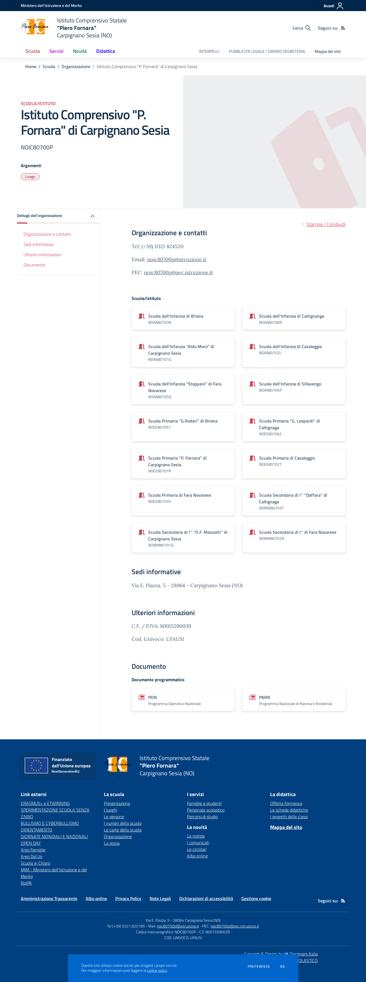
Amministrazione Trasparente (49, 898)
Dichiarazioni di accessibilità (206, 898)
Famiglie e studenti (204, 803)
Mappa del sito (327, 51)
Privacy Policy (128, 898)
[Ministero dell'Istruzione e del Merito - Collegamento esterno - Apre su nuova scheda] (51, 5)
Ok (282, 966)
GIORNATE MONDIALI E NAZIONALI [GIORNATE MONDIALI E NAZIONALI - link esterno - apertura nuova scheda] (54, 836)
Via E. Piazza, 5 (158, 920)
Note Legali (160, 898)
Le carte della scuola (123, 829)
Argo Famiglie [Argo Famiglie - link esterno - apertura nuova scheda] (33, 849)
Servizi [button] (56, 51)
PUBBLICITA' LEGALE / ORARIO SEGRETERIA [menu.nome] (267, 51)
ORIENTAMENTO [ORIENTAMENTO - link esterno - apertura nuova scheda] (36, 829)
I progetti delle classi (289, 816)
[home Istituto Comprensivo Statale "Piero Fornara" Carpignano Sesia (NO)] (74, 28)
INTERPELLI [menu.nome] (209, 51)
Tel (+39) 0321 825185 (126, 926)
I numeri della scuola (123, 823)
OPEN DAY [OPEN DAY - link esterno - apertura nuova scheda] (31, 843)
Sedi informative (38, 244)
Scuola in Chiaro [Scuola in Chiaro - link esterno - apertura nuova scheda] (35, 863)
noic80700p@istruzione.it (176, 259)
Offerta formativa (286, 803)
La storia (112, 843)
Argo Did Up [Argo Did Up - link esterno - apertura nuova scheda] (31, 856)
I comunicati (198, 842)
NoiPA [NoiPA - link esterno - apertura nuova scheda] (26, 883)
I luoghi (110, 810)
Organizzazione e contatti (47, 234)
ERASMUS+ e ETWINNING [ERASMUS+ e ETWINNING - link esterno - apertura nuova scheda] (45, 803)
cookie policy (157, 970)
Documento (34, 264)
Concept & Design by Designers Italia (281, 953)
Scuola (49, 66)
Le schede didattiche (289, 810)
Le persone (114, 816)
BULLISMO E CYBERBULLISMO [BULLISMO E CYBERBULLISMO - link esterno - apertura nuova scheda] (50, 823)
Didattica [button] (105, 51)
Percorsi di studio (202, 816)
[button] (58, 216)
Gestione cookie (256, 898)
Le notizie (196, 836)
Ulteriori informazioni (43, 254)
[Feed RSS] (343, 27)
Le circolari (196, 849)
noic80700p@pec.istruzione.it (178, 272)
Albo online (197, 856)
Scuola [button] (32, 51)
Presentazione (117, 803)
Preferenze (259, 966)
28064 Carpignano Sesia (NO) (197, 920)
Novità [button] (80, 51)
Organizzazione (76, 66)
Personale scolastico (205, 810)
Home (30, 66)
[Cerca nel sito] (301, 28)
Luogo (30, 176)
